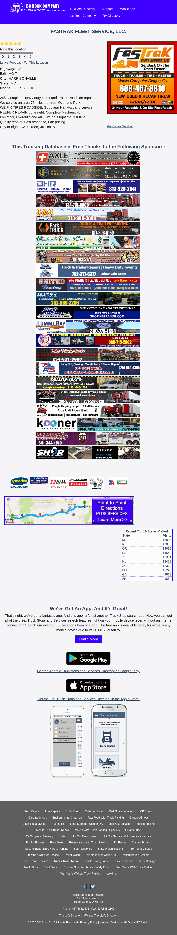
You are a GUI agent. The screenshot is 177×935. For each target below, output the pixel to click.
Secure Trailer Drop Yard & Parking (46, 848)
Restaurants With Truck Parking (88, 842)
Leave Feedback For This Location (24, 62)
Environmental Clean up (67, 817)
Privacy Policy (88, 922)
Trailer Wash (72, 854)
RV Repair (120, 842)
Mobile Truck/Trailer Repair (52, 830)
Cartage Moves (94, 811)
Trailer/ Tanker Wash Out (100, 854)
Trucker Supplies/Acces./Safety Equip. (87, 867)
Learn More (88, 639)
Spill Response (83, 848)
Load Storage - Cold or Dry (86, 823)
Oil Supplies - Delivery (39, 836)
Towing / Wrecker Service (43, 854)
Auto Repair (31, 811)
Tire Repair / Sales (140, 848)
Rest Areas (57, 842)
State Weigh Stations (111, 848)
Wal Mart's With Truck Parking (135, 867)
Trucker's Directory (70, 915)
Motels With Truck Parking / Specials (97, 830)
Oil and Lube (133, 830)
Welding (112, 873)
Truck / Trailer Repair (66, 861)
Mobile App (127, 9)
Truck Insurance (123, 861)
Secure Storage (141, 842)
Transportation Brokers (135, 854)
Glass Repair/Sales (34, 823)
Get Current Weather (120, 126)
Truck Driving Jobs (96, 861)
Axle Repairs (52, 811)
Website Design (109, 922)
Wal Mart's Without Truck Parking (80, 873)
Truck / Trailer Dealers (34, 861)
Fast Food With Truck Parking (105, 817)
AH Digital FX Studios (136, 922)
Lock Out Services (120, 823)
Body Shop (72, 811)
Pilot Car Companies (83, 836)
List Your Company (83, 15)
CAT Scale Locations (122, 811)
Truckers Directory (82, 9)
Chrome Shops (37, 817)
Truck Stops (31, 867)
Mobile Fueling (146, 823)
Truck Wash (51, 867)
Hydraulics (58, 823)
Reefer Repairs (35, 842)
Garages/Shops (139, 817)
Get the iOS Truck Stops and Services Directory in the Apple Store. (88, 699)
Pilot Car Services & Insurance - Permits (126, 836)
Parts (62, 836)
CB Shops (146, 811)
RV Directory (111, 15)
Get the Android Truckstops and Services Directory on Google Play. (88, 671)
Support (107, 9)
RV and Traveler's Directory (101, 915)
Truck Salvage (147, 861)
